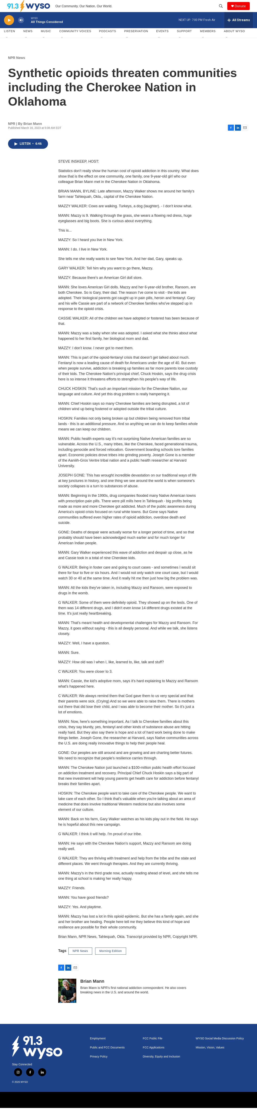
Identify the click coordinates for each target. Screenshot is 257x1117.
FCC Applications (153, 1056)
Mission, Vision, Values (210, 1056)
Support (184, 40)
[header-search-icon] (222, 10)
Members (208, 40)
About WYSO (234, 40)
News (28, 40)
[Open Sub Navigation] (7, 46)
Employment (98, 1047)
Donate (243, 10)
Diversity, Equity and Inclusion (161, 1065)
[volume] (21, 29)
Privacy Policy (98, 1065)
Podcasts (107, 40)
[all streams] (238, 29)
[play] (9, 29)
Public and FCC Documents (107, 1056)
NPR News (16, 67)
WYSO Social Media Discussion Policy (220, 1047)
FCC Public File (152, 1047)
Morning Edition (110, 960)
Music (46, 40)
